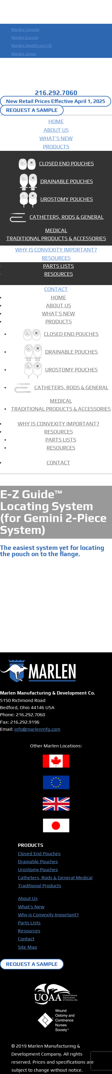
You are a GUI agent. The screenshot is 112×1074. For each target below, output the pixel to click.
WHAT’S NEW (56, 138)
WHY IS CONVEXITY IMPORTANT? (56, 249)
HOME (56, 121)
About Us (28, 898)
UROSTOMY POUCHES (56, 200)
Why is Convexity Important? (48, 915)
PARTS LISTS (58, 266)
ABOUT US (56, 130)
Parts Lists (29, 923)
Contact (26, 939)
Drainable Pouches (38, 861)
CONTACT (56, 289)
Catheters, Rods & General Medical (55, 877)
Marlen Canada (25, 29)
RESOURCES (56, 258)
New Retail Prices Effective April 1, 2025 (55, 101)
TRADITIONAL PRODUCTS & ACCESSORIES (56, 238)
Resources (29, 931)
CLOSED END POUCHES (56, 165)
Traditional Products (39, 885)
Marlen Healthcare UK (31, 45)
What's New (31, 907)
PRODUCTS (56, 146)
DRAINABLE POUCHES (56, 182)
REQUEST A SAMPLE (32, 110)
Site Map (27, 947)
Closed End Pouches (39, 853)
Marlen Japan (23, 53)
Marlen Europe (24, 37)
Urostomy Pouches (38, 869)
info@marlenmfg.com (37, 729)
